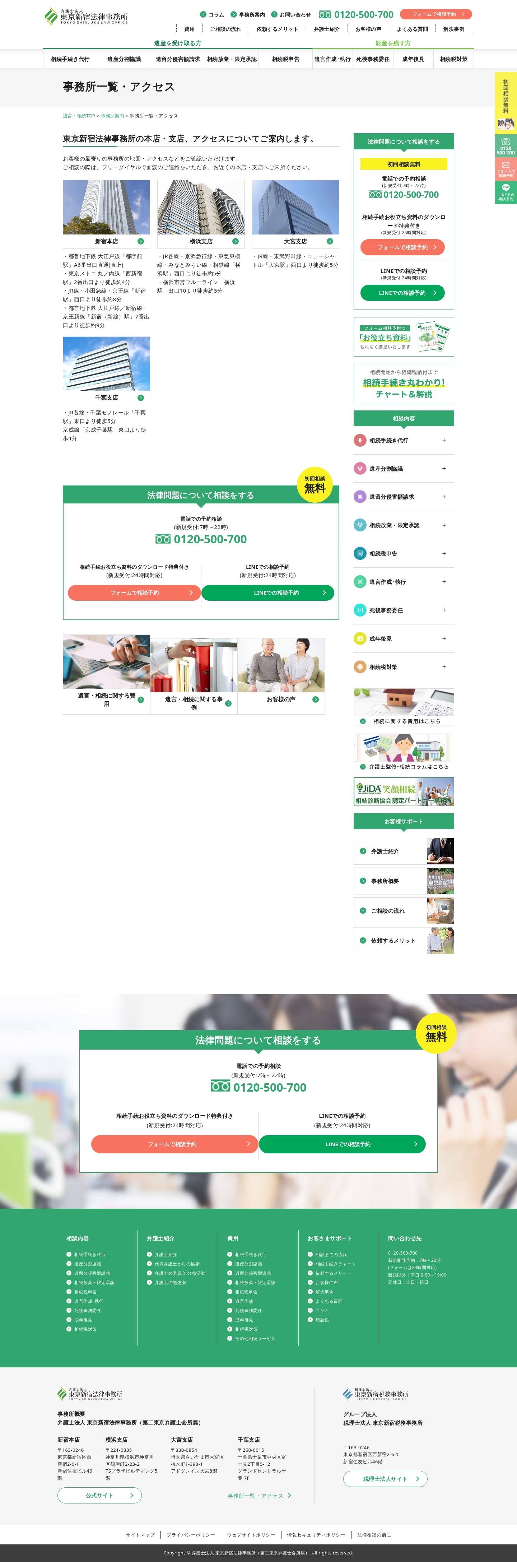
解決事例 (453, 28)
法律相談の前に (374, 1534)
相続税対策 (454, 58)
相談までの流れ (331, 1254)
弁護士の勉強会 (170, 1282)
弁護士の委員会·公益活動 (180, 1273)
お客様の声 (368, 28)
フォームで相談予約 (434, 14)
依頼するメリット (277, 28)
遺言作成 (244, 1301)
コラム (216, 14)
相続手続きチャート (336, 1264)
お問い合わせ (295, 14)
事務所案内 (252, 14)
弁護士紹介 (327, 28)
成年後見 (413, 58)
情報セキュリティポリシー (316, 1534)
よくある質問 (412, 28)
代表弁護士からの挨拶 (177, 1264)
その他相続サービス (255, 1338)
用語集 (322, 1320)
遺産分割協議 (124, 58)
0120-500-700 (363, 14)
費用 (189, 28)
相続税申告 (286, 58)
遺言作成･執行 (333, 58)
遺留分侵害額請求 (178, 58)
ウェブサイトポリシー (251, 1534)
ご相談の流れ (225, 28)
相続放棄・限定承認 (232, 58)
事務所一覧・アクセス (255, 1495)
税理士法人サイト (385, 1478)
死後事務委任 (373, 58)
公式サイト (100, 1495)
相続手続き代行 (70, 58)
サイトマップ (140, 1534)
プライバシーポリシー (191, 1534)
